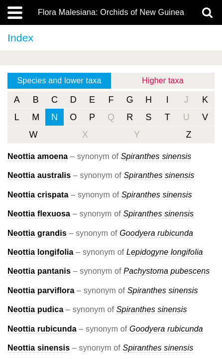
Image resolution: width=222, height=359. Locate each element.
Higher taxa (163, 80)
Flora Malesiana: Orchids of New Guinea (111, 12)
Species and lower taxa (59, 80)
